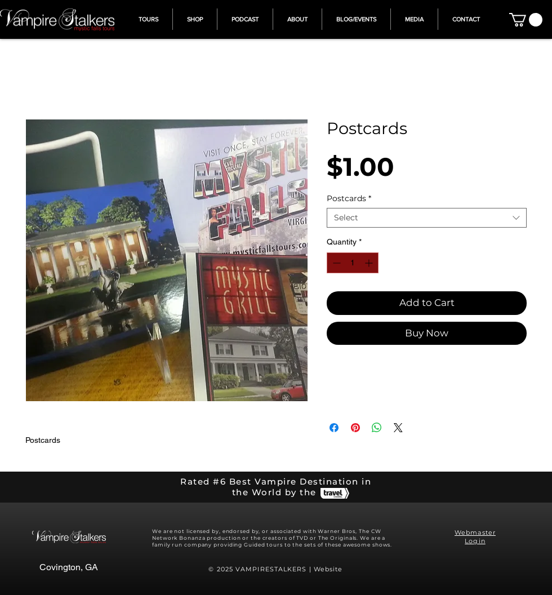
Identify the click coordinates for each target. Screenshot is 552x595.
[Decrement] (335, 263)
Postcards (349, 198)
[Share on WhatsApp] (377, 427)
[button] (525, 19)
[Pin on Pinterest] (355, 427)
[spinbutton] (352, 263)
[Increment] (370, 263)
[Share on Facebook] (334, 427)
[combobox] (427, 218)
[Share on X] (398, 427)
